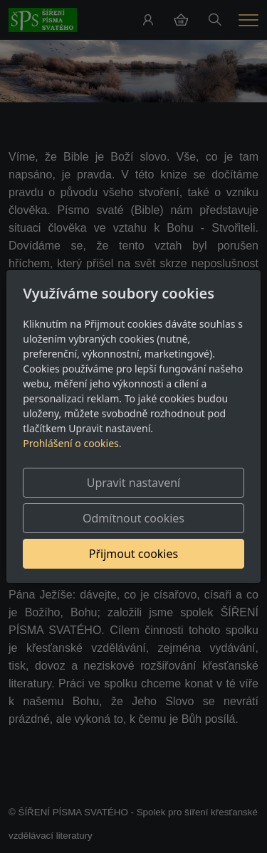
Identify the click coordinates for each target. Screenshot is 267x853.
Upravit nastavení (133, 482)
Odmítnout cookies (133, 518)
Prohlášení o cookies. (72, 443)
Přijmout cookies (133, 554)
